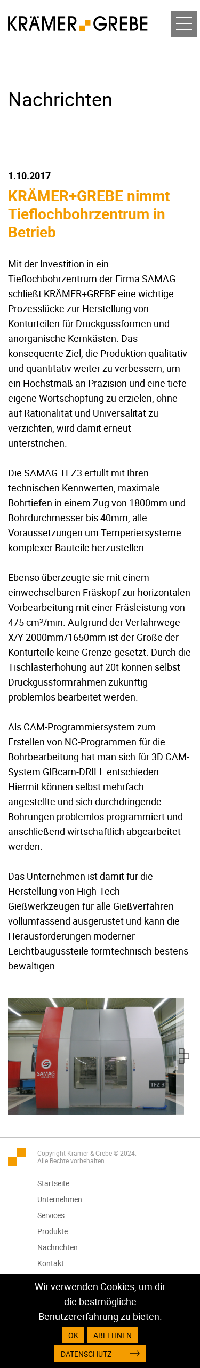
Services (51, 1215)
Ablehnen (112, 1335)
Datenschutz (86, 1354)
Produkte (52, 1231)
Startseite (53, 1183)
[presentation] (184, 1056)
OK (73, 1335)
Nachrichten (57, 1247)
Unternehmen (59, 1199)
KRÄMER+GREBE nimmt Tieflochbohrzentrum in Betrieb (89, 213)
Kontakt (50, 1263)
